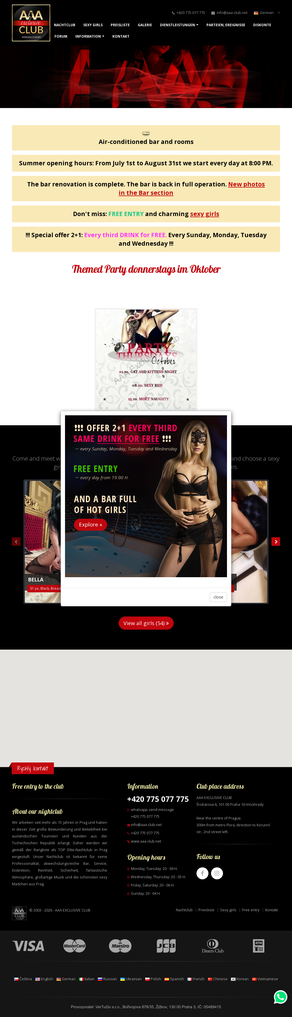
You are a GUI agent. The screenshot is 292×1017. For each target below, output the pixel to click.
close (218, 597)
